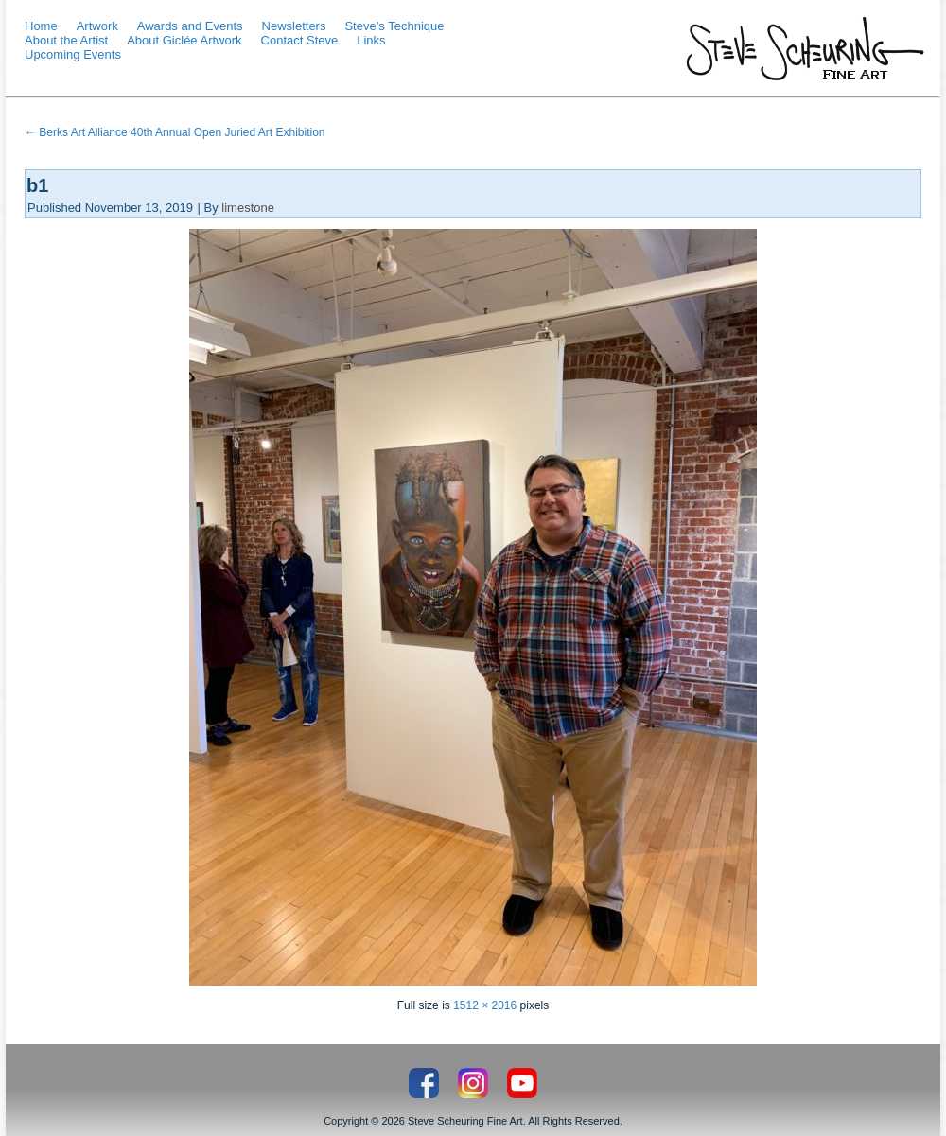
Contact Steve (300, 40)
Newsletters (294, 26)
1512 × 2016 (485, 1005)
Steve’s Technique (394, 26)
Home (41, 26)
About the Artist (66, 40)
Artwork (97, 26)
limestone (247, 208)
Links (371, 40)
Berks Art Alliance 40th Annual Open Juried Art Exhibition (175, 132)
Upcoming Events (73, 54)
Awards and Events (190, 26)
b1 (37, 185)
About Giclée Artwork (184, 40)
